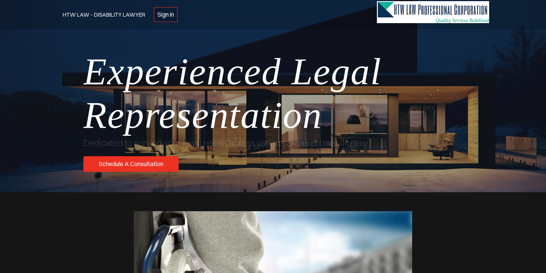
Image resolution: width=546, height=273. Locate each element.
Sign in (165, 14)
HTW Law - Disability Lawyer (104, 14)
